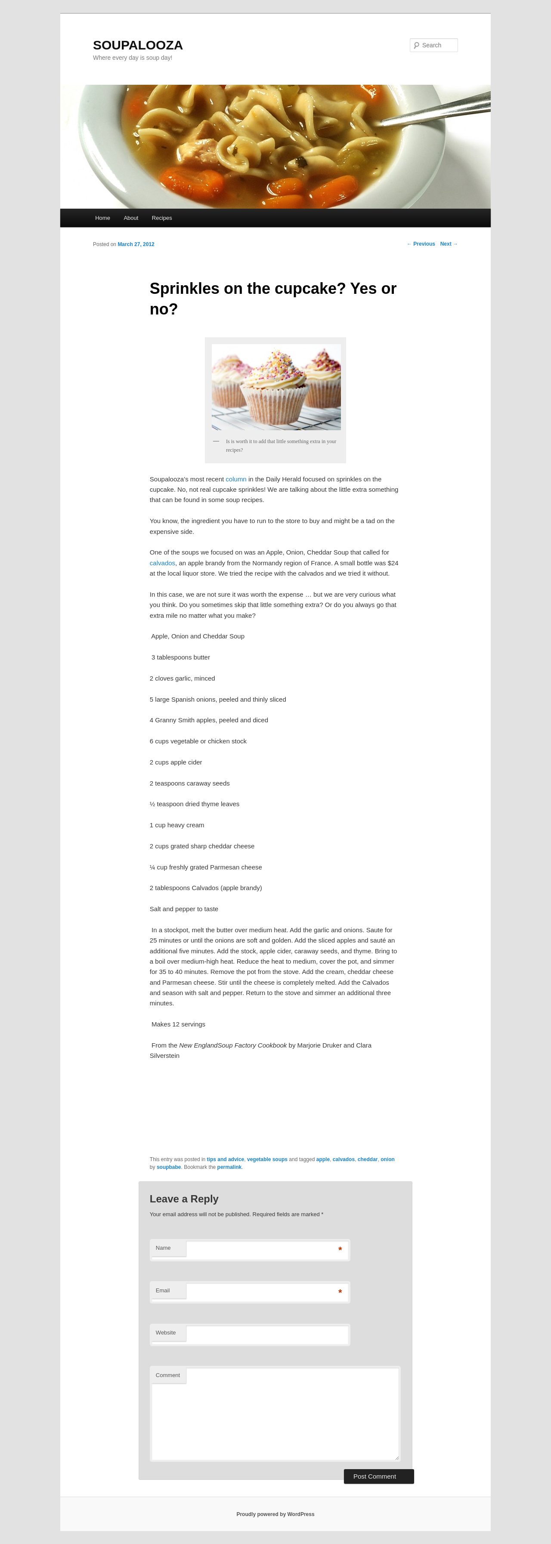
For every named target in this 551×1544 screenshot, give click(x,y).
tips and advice (226, 1159)
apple (323, 1159)
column (236, 479)
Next (449, 244)
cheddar (368, 1159)
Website (166, 1332)
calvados (162, 563)
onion (388, 1159)
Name (163, 1248)
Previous (421, 244)
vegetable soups (267, 1159)
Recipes (162, 218)
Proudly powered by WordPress (275, 1514)
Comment (168, 1375)
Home (102, 218)
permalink (229, 1167)
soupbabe (169, 1167)
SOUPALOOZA (138, 45)
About (131, 218)
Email (163, 1290)
